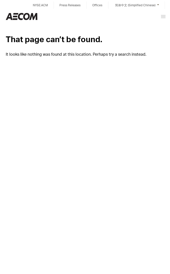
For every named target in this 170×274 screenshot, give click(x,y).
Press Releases (69, 5)
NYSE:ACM (40, 5)
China (21, 16)
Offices (97, 5)
